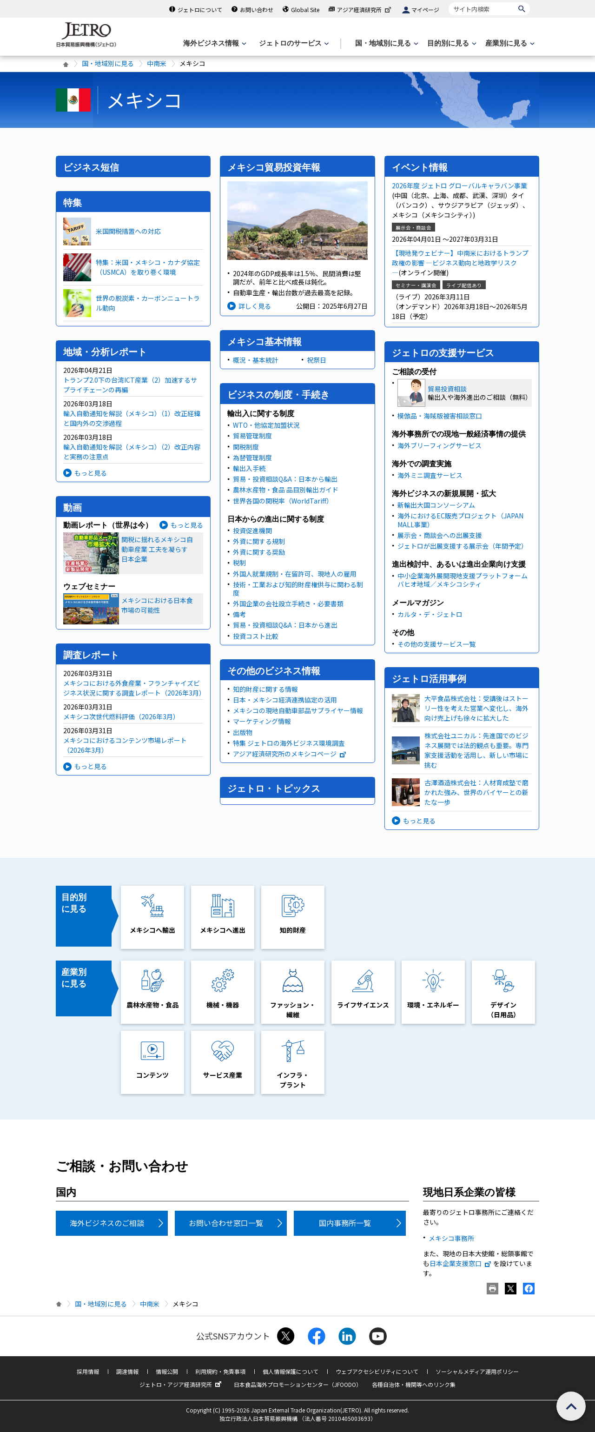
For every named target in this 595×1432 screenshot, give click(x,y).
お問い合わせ (256, 9)
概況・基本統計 (255, 360)
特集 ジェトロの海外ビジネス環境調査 (289, 743)
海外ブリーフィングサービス (439, 445)
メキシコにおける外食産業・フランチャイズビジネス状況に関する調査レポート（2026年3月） (134, 687)
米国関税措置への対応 (128, 231)
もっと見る (90, 472)
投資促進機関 (252, 530)
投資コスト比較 (255, 636)
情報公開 (167, 1371)
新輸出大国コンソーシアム (436, 505)
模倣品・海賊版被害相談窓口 (439, 415)
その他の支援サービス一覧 (436, 644)
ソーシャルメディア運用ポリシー (477, 1371)
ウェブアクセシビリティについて (377, 1371)
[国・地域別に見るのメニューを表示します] (385, 43)
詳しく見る (254, 306)
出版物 (242, 732)
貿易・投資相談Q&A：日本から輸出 (285, 479)
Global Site (305, 9)
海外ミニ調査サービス (430, 475)
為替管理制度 (252, 457)
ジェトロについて (200, 9)
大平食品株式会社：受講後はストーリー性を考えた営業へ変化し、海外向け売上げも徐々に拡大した (476, 708)
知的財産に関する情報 (265, 689)
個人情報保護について (290, 1371)
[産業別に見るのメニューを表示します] (509, 43)
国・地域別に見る (108, 63)
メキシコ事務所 (451, 1238)
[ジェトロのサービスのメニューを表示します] (293, 43)
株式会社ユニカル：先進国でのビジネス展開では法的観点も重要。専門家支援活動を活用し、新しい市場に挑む (476, 750)
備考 (239, 614)
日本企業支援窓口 (461, 1263)
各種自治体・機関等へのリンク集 (414, 1384)
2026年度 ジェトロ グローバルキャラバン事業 (459, 185)
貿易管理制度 (252, 435)
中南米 (156, 63)
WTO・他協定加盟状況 (266, 425)
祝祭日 (316, 360)
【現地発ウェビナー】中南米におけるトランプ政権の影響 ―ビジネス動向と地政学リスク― (460, 262)
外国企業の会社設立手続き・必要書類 (288, 603)
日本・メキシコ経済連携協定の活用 (285, 699)
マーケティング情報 (262, 721)
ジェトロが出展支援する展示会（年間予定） (462, 545)
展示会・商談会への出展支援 (439, 535)
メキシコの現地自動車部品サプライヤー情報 (298, 710)
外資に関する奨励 (259, 552)
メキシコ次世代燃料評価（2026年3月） (121, 716)
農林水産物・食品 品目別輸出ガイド (285, 489)
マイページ (425, 9)
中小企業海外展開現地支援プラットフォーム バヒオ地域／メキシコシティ (462, 580)
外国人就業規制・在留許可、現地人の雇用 (295, 573)
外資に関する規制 (259, 541)
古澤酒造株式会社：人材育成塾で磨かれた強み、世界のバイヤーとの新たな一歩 (476, 792)
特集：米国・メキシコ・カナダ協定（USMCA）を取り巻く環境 (148, 267)
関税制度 (246, 446)
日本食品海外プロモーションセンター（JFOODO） (298, 1384)
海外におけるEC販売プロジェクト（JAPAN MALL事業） (460, 520)
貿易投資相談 (447, 388)
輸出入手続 (249, 468)
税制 (239, 562)
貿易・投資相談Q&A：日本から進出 (285, 625)
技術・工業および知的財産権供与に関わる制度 (298, 588)
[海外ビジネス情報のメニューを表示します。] (214, 43)
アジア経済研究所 (365, 9)
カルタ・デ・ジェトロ (430, 614)
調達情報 (127, 1371)
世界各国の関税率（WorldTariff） (283, 500)
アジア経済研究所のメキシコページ (290, 753)
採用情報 (88, 1371)
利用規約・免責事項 (220, 1371)
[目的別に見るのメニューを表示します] (451, 43)
